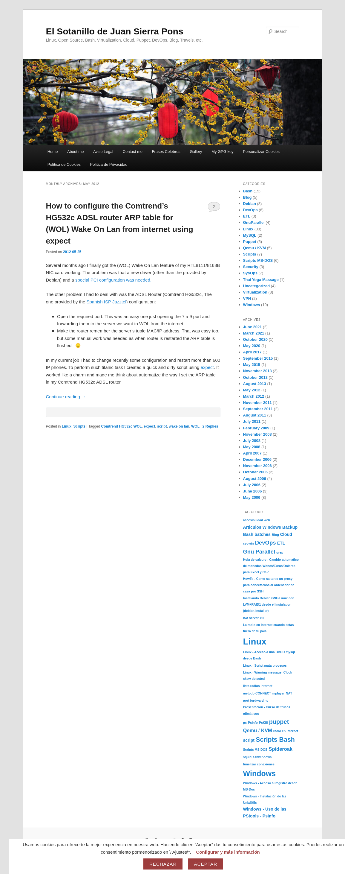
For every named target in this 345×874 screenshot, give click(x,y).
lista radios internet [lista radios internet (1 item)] (257, 686)
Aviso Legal (103, 151)
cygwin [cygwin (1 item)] (248, 543)
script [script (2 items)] (249, 740)
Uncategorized (256, 286)
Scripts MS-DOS (258, 260)
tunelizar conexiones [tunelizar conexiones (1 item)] (259, 764)
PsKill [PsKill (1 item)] (263, 722)
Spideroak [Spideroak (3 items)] (280, 749)
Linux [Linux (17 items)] (254, 641)
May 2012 (251, 390)
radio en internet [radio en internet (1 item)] (285, 731)
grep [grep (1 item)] (279, 552)
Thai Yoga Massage (261, 279)
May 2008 (251, 447)
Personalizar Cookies (261, 151)
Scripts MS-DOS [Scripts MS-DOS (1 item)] (255, 749)
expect (207, 367)
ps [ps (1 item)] (245, 722)
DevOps (250, 210)
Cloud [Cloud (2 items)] (286, 534)
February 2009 (256, 428)
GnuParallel (254, 222)
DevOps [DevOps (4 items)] (265, 542)
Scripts (79, 426)
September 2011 (258, 409)
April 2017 (252, 352)
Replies (210, 426)
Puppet (249, 241)
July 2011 (252, 421)
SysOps (250, 273)
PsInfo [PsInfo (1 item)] (253, 722)
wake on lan (179, 426)
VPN (247, 298)
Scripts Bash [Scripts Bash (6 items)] (275, 739)
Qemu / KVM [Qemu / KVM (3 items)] (257, 730)
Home (52, 151)
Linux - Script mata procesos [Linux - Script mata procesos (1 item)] (265, 665)
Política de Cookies (64, 164)
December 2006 (257, 459)
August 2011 (254, 415)
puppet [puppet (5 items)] (279, 721)
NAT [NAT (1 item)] (289, 693)
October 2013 (255, 377)
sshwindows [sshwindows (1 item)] (262, 757)
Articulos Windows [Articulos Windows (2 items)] (262, 527)
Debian (249, 203)
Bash (248, 191)
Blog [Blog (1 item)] (275, 534)
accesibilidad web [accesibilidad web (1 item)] (256, 520)
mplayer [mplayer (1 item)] (278, 693)
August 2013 (254, 383)
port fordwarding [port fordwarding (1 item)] (256, 700)
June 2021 (252, 327)
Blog (247, 197)
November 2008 (257, 434)
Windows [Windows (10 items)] (259, 773)
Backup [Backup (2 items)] (290, 527)
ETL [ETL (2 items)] (281, 543)
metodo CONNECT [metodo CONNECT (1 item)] (257, 693)
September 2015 (258, 358)
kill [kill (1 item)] (262, 618)
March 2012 (253, 396)
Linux (66, 426)
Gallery (196, 151)
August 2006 (254, 478)
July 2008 (252, 440)
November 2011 (257, 402)
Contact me (132, 151)
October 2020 (255, 339)
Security (250, 267)
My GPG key (222, 151)
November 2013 (257, 371)
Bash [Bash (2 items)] (248, 534)
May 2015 (251, 364)
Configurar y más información (228, 852)
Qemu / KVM (254, 248)
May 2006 (251, 497)
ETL (247, 216)
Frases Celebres (166, 151)
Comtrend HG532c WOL (121, 426)
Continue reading (66, 396)
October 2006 (255, 472)
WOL (195, 426)
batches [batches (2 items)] (262, 534)
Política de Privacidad (108, 164)
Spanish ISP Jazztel (106, 301)
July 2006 (252, 485)
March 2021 (253, 333)
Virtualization (255, 292)
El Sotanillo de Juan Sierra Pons (114, 31)
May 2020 (251, 345)
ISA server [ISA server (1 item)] (251, 618)
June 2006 (252, 491)
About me (75, 151)
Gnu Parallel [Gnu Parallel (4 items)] (259, 551)
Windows (251, 305)
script (162, 426)
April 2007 (252, 453)
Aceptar (205, 864)
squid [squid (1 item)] (247, 757)
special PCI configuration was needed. (113, 279)
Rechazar (163, 864)
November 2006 (257, 465)
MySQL (250, 235)
